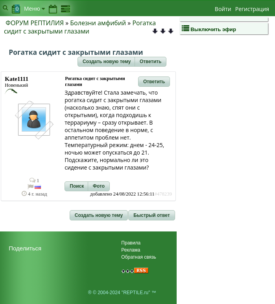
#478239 (163, 194)
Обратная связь (138, 257)
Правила (130, 243)
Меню (34, 8)
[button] (107, 62)
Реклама (130, 250)
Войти (223, 9)
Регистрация (252, 9)
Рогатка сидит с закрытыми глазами (80, 27)
